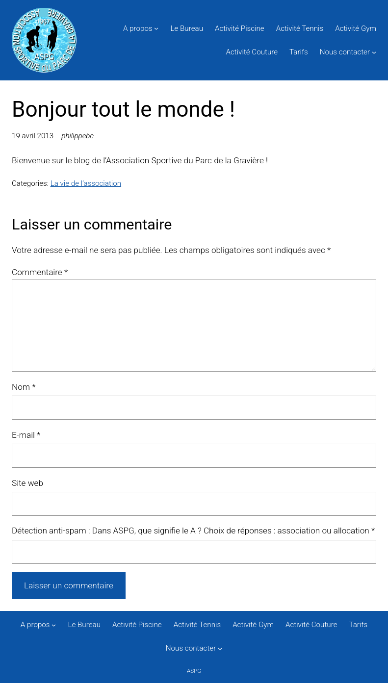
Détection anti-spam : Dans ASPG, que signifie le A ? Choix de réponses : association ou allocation (193, 530)
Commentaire (40, 272)
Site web (27, 483)
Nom (24, 387)
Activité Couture (252, 52)
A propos (138, 28)
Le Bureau (187, 28)
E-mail (26, 435)
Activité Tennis (299, 28)
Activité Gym (355, 28)
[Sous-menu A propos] (156, 28)
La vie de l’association (86, 183)
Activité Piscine (239, 28)
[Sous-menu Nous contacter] (374, 52)
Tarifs (298, 52)
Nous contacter (345, 52)
